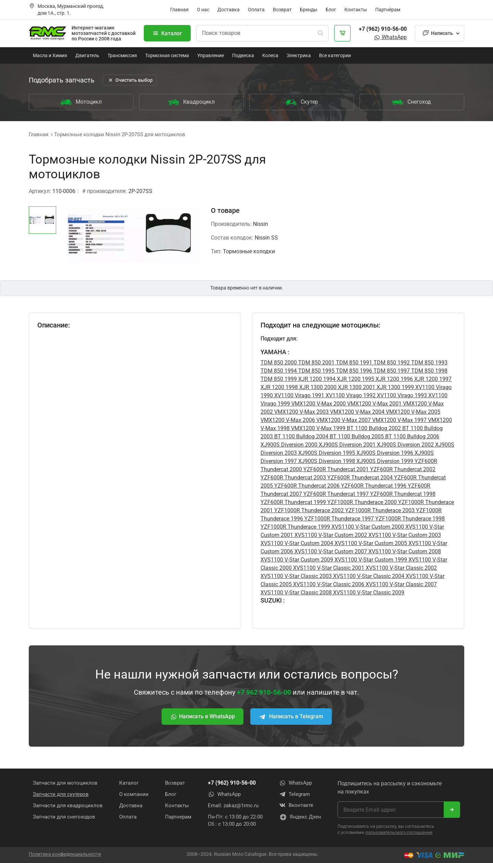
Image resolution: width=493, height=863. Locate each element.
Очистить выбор (130, 80)
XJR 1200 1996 (393, 379)
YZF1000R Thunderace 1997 (338, 518)
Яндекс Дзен (300, 817)
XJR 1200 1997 (432, 379)
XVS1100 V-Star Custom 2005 (370, 543)
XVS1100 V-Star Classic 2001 (328, 568)
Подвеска (243, 55)
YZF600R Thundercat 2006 (306, 485)
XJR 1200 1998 (279, 387)
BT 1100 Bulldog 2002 (373, 428)
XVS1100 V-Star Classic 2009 (368, 592)
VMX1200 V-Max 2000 (318, 403)
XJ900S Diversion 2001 (346, 444)
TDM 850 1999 (279, 379)
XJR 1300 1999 (394, 387)
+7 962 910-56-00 (264, 692)
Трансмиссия (122, 55)
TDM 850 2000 (279, 362)
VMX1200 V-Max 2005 (412, 412)
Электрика (299, 55)
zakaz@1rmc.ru (241, 805)
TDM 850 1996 (353, 371)
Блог (331, 9)
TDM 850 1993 (428, 362)
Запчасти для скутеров (61, 794)
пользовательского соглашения (398, 832)
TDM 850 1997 (391, 371)
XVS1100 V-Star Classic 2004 (368, 576)
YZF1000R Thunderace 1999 (295, 527)
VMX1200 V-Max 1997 (399, 420)
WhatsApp (390, 37)
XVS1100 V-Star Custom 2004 (297, 543)
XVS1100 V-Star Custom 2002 (330, 535)
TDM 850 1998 (428, 371)
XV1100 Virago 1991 (298, 395)
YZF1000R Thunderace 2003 (379, 510)
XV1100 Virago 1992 (350, 395)
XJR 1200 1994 (316, 379)
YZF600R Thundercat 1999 (293, 502)
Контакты (355, 9)
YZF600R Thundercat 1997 (335, 494)
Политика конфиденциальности (65, 853)
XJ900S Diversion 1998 (326, 461)
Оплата (256, 9)
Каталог (167, 33)
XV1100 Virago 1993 (401, 395)
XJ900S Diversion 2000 (289, 444)
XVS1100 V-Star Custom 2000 (367, 527)
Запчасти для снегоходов (64, 817)
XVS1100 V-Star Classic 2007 (400, 584)
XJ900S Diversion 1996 (384, 453)
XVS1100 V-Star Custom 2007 (330, 551)
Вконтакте (296, 805)
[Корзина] (342, 33)
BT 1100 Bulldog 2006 (411, 436)
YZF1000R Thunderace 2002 (308, 510)
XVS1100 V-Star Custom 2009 (297, 559)
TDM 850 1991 (353, 362)
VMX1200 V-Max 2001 (374, 403)
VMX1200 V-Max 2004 (356, 412)
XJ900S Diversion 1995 (326, 453)
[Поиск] (320, 33)
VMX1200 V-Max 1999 (317, 428)
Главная (179, 9)
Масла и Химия (50, 55)
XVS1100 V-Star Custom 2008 (404, 551)
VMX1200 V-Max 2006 (288, 420)
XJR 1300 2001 (356, 387)
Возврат (282, 9)
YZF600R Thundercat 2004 (359, 477)
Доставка (228, 9)
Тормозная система (167, 55)
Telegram (294, 794)
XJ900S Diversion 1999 (384, 461)
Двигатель (87, 55)
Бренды (308, 9)
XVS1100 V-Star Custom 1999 (370, 559)
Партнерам (178, 817)
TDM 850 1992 (391, 362)
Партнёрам (387, 9)
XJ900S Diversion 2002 (405, 444)
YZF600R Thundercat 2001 (335, 469)
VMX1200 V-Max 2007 (343, 420)
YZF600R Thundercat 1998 (402, 494)
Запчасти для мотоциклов (65, 783)
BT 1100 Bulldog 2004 (300, 436)
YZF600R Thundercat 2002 (402, 469)
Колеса (270, 55)
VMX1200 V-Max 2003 (301, 412)
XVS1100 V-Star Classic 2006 (328, 584)
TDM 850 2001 (315, 362)
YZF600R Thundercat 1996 (373, 485)
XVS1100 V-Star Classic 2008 (296, 592)
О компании (134, 794)
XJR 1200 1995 (355, 379)
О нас (203, 9)
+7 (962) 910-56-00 (383, 29)
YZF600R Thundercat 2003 (293, 477)
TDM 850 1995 (315, 371)
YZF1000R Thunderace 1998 (409, 518)
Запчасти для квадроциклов (68, 805)
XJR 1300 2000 (317, 387)
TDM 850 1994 (279, 371)
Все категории (335, 55)
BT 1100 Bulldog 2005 (356, 436)
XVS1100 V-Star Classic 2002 (400, 568)
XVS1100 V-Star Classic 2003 (296, 576)
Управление (210, 55)
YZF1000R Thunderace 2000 (361, 502)
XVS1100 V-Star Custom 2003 (404, 535)
